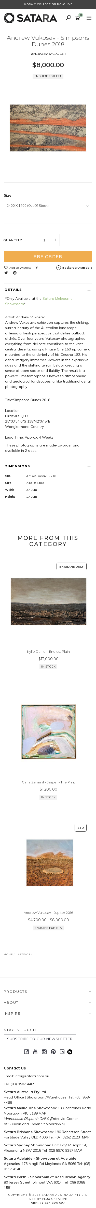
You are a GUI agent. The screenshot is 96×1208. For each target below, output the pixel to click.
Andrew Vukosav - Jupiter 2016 (48, 913)
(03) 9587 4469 (22, 1084)
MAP (42, 1113)
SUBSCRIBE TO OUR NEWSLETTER (40, 1039)
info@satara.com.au (32, 1076)
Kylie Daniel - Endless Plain (48, 651)
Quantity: (13, 240)
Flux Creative (54, 1199)
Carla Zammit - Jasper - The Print (48, 782)
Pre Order (48, 257)
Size (7, 195)
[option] (48, 128)
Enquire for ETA (48, 76)
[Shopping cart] (78, 18)
